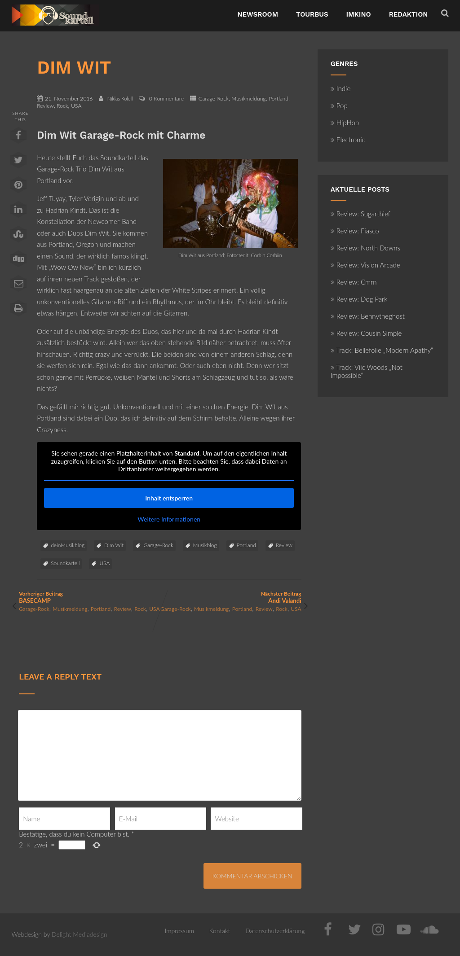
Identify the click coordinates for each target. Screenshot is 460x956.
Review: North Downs (365, 248)
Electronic (348, 140)
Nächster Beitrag (230, 597)
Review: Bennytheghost (368, 316)
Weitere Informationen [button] (168, 519)
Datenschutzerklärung (275, 930)
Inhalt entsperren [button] (169, 498)
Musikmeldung (248, 98)
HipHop (345, 122)
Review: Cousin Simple (366, 333)
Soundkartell (65, 563)
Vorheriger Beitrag (89, 597)
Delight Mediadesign (79, 934)
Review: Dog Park (359, 299)
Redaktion (408, 14)
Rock (62, 105)
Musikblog (205, 545)
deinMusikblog (67, 545)
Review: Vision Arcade (365, 265)
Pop (339, 105)
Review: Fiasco (355, 231)
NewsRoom (257, 14)
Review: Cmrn (354, 282)
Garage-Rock (214, 98)
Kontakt (219, 930)
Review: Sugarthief (360, 214)
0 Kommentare (166, 98)
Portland (278, 98)
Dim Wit (114, 545)
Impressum (179, 930)
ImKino (358, 14)
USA (76, 105)
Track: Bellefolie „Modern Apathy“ (382, 350)
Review (45, 105)
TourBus (312, 14)
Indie (341, 88)
